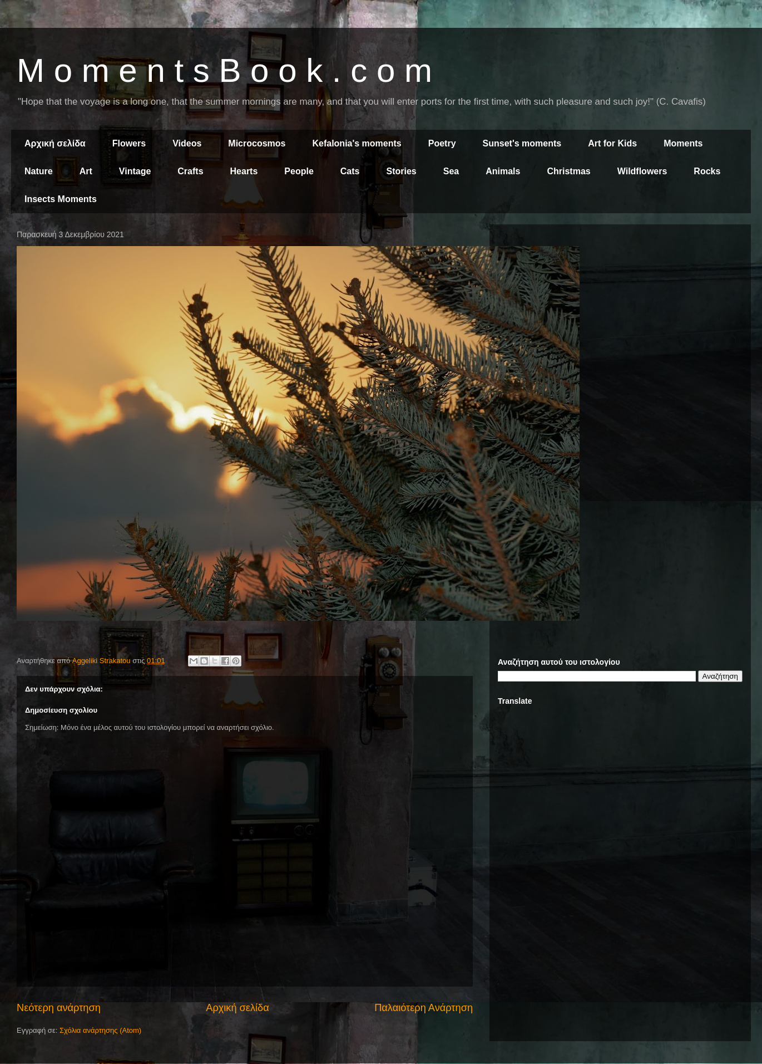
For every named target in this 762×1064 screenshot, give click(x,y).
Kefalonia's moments (356, 143)
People (298, 171)
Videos (186, 143)
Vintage (135, 171)
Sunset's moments (522, 143)
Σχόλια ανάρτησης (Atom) (100, 1030)
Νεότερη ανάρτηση (59, 1007)
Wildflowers (642, 171)
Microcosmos (256, 143)
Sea (451, 171)
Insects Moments (60, 199)
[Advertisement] (129, 362)
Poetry (442, 143)
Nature (38, 171)
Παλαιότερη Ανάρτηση (423, 1007)
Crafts (190, 171)
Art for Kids (612, 143)
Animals (503, 171)
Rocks (707, 171)
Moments (683, 143)
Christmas (568, 171)
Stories (402, 171)
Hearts (244, 171)
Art (86, 171)
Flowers (129, 143)
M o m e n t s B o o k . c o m (224, 70)
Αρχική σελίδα (55, 143)
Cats (350, 171)
